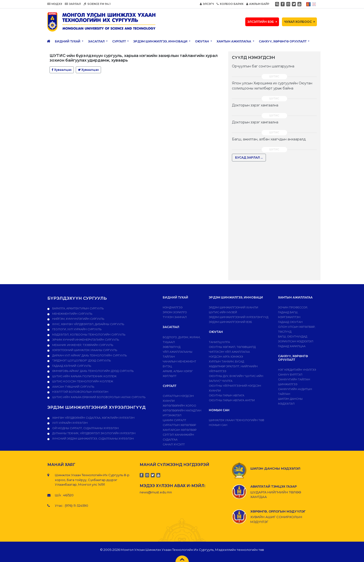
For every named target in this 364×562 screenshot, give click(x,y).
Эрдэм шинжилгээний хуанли (233, 307)
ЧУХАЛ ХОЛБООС (299, 22)
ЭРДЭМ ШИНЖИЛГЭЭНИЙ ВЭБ (230, 322)
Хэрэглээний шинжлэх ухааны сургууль (84, 350)
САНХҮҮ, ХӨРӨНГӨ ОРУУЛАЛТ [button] (283, 41)
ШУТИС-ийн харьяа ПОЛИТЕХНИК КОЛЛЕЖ (84, 376)
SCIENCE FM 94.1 (97, 4)
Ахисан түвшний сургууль (72, 386)
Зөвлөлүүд (171, 347)
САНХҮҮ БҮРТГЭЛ (290, 374)
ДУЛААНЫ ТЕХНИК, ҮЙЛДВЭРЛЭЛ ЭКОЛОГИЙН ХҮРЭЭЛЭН (93, 433)
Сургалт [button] (119, 41)
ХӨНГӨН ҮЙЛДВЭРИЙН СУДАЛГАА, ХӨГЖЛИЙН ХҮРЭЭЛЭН (93, 417)
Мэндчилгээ (173, 307)
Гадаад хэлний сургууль (71, 366)
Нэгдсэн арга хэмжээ (226, 356)
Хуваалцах (62, 70)
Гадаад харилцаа (291, 346)
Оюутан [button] (202, 41)
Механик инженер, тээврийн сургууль (82, 345)
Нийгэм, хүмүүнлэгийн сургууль (77, 319)
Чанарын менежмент (179, 361)
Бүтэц (167, 366)
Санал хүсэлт (174, 444)
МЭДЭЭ (54, 4)
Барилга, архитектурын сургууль (77, 308)
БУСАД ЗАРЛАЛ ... (249, 157)
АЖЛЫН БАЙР (257, 4)
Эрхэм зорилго (175, 312)
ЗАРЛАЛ (73, 4)
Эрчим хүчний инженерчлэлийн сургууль (85, 339)
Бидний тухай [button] (68, 41)
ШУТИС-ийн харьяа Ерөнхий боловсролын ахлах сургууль (98, 397)
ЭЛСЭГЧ (207, 4)
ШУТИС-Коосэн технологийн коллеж (82, 381)
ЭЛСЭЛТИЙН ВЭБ (262, 22)
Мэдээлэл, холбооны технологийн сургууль (88, 334)
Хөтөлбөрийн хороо (179, 405)
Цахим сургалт (174, 420)
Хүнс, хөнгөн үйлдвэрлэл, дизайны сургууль (87, 324)
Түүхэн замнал (175, 317)
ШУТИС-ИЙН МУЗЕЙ (223, 312)
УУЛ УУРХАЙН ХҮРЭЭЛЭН (69, 423)
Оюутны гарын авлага (226, 395)
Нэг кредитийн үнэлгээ (297, 369)
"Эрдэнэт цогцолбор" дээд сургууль (81, 360)
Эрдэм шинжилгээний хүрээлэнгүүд (238, 317)
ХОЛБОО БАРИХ (230, 4)
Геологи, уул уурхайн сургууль (76, 329)
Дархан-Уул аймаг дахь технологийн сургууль (89, 355)
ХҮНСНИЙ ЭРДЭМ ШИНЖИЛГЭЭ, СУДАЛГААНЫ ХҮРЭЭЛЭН (92, 438)
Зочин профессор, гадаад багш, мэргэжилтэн (293, 312)
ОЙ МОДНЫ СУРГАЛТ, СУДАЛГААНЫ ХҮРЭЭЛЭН (85, 428)
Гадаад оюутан (290, 322)
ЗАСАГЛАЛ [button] (96, 41)
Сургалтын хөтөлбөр (179, 425)
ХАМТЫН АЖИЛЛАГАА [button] (234, 41)
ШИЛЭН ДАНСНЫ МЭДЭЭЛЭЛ (275, 468)
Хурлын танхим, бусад (226, 361)
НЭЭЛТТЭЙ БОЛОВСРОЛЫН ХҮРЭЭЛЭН (79, 391)
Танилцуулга (219, 342)
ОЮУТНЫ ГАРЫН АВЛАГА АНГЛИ (232, 400)
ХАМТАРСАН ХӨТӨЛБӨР (179, 430)
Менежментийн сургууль (71, 313)
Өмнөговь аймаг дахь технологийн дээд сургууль (92, 371)
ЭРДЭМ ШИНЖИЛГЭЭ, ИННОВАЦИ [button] (160, 41)
